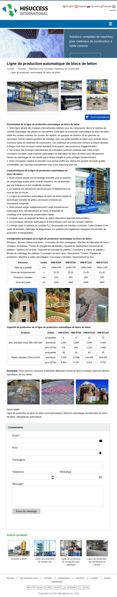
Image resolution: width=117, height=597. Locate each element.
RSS (57, 587)
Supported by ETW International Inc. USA (58, 593)
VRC (48, 587)
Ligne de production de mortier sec (44, 560)
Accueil (10, 69)
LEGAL (84, 587)
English (68, 6)
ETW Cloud (34, 587)
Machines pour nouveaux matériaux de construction (54, 69)
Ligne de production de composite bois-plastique (71, 562)
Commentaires (97, 117)
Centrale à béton (19, 559)
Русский (93, 6)
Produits (22, 69)
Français (105, 6)
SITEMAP (70, 587)
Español (80, 6)
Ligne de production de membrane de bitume (97, 562)
